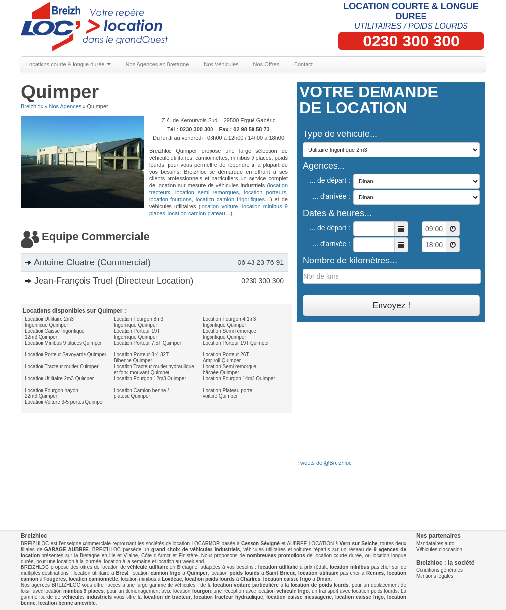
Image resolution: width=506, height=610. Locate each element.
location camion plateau (196, 213)
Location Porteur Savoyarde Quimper (65, 354)
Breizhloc (32, 106)
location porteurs (265, 192)
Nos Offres (266, 64)
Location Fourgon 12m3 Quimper (150, 378)
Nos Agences (65, 106)
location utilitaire (278, 567)
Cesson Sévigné (260, 543)
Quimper (197, 573)
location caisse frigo (287, 579)
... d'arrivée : (331, 196)
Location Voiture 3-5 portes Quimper (64, 402)
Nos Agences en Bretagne (157, 64)
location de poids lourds (320, 585)
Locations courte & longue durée (68, 64)
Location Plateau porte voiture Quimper (227, 393)
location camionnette (93, 579)
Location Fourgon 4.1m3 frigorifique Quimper (229, 322)
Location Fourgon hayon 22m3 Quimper (51, 393)
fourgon (201, 591)
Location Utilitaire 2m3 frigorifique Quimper (49, 322)
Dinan (324, 579)
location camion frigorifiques (230, 199)
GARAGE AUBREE (66, 549)
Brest (122, 573)
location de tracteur (167, 597)
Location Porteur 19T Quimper (236, 343)
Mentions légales (434, 576)
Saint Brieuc (280, 573)
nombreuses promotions (276, 555)
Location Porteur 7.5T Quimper (147, 343)
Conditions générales (439, 570)
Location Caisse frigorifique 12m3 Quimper (54, 334)
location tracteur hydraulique (228, 597)
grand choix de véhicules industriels (195, 549)
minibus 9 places (83, 591)
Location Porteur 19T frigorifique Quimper (137, 334)
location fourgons (170, 199)
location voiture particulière (246, 585)
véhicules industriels (87, 597)
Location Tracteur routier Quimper (62, 366)
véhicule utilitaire (147, 567)
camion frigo (166, 573)
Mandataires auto (435, 543)
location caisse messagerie (299, 597)
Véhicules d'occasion (439, 549)
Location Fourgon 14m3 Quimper (239, 378)
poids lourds (244, 573)
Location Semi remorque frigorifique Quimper (229, 334)
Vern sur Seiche (358, 543)
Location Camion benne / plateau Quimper (141, 393)
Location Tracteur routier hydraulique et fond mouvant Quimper (154, 369)
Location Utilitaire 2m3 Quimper (59, 378)
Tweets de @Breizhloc (324, 463)
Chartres (250, 579)
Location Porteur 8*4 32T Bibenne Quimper (141, 357)
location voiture (219, 206)
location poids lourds (210, 579)
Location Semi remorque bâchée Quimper (229, 369)
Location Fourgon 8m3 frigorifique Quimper (138, 322)
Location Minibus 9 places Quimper (63, 343)
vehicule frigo (292, 591)
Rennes (375, 573)
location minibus (349, 567)
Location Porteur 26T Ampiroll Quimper (226, 357)
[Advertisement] (154, 433)
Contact (303, 64)
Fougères (54, 579)
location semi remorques (207, 192)
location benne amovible (67, 603)
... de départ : (330, 180)
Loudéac (172, 579)
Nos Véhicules (221, 64)
